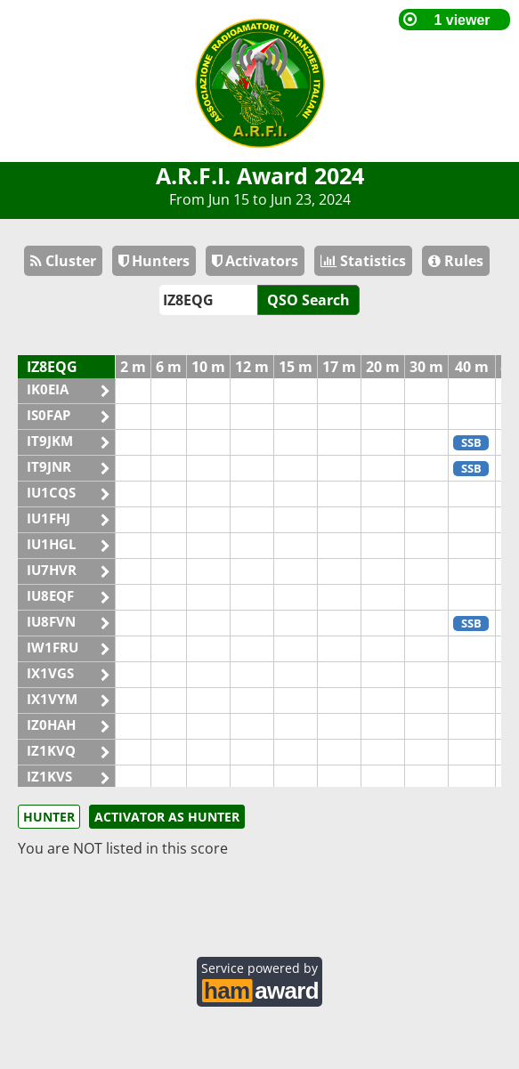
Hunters (154, 261)
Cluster (63, 261)
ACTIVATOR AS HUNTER (166, 816)
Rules (455, 261)
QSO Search (308, 300)
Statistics (363, 261)
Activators (255, 261)
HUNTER (49, 816)
